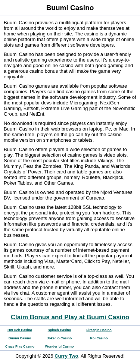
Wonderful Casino (59, 346)
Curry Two (66, 356)
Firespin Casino (99, 330)
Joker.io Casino (59, 338)
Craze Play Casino (19, 346)
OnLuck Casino (19, 330)
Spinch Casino (59, 330)
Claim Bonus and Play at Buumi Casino (70, 317)
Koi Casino (99, 338)
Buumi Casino (20, 338)
